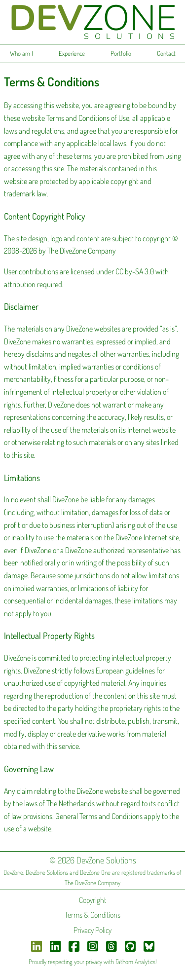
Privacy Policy (92, 930)
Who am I (21, 53)
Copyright (92, 900)
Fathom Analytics (135, 962)
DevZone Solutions (47, 872)
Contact (166, 53)
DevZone (13, 872)
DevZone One (95, 872)
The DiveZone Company (92, 883)
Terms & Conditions (92, 915)
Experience (72, 53)
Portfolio (121, 53)
